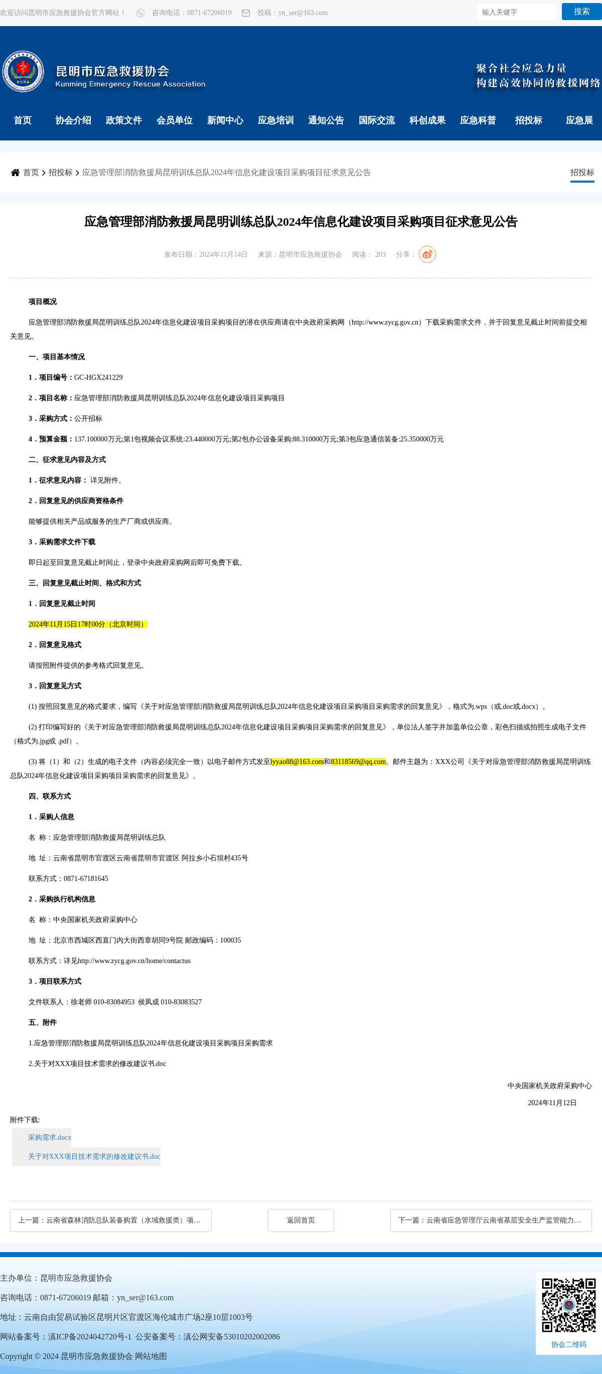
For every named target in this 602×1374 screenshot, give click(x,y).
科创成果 (427, 120)
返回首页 (301, 1220)
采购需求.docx (50, 1137)
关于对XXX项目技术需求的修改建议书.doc (94, 1156)
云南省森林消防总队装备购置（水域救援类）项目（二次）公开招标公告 (124, 1220)
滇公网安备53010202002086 (232, 1336)
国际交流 (377, 120)
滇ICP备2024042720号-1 (89, 1336)
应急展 (579, 120)
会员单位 (175, 120)
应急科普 (478, 120)
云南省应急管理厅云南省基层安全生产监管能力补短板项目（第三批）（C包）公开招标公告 (504, 1220)
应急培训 (276, 120)
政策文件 (124, 120)
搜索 (582, 11)
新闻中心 (225, 120)
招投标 (528, 120)
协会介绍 (73, 120)
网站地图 (151, 1356)
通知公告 (326, 120)
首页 (23, 120)
